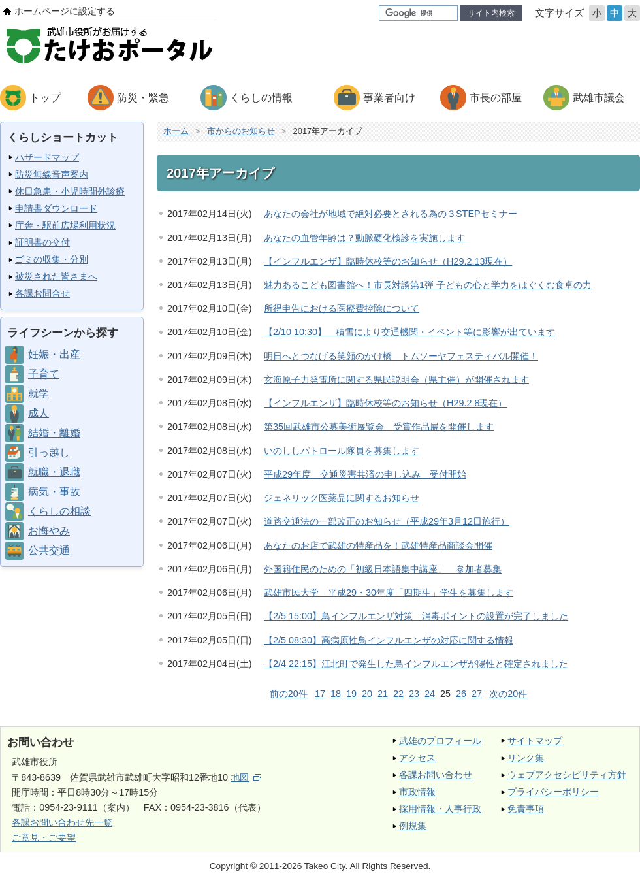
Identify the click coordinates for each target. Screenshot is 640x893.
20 (367, 694)
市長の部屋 (496, 97)
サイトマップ (534, 741)
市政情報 (417, 792)
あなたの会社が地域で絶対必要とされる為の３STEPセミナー (390, 213)
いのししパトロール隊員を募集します (341, 451)
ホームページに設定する (64, 11)
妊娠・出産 (54, 354)
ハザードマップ (47, 157)
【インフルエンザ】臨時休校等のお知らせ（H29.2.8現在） (385, 403)
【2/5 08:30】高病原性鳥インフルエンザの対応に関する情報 (388, 640)
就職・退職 (54, 472)
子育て (43, 374)
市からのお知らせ (241, 131)
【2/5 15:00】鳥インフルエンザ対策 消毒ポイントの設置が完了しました (416, 616)
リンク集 (525, 758)
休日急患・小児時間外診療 (70, 191)
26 (461, 694)
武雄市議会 (599, 97)
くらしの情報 (261, 97)
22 (398, 694)
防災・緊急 (143, 97)
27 (477, 694)
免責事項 (525, 809)
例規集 (412, 825)
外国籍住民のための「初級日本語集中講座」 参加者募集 (383, 569)
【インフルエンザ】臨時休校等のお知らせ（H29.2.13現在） (388, 261)
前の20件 (289, 694)
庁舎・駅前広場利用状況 (65, 225)
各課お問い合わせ (435, 775)
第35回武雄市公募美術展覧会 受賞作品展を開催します (379, 426)
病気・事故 (54, 491)
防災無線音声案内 (51, 174)
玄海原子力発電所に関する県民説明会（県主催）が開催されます (396, 379)
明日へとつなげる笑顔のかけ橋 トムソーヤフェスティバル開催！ (401, 356)
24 (429, 694)
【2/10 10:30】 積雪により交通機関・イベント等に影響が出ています (409, 332)
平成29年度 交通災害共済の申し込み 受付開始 (365, 474)
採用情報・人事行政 (440, 809)
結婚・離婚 (54, 432)
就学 (38, 393)
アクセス (417, 758)
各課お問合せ (42, 293)
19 (351, 694)
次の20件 (508, 694)
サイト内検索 (491, 13)
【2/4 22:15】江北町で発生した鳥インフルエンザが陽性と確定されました (416, 663)
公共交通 (49, 550)
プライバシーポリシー (553, 792)
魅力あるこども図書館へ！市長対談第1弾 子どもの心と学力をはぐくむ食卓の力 (428, 285)
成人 (38, 413)
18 (335, 694)
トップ (45, 97)
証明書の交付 (42, 242)
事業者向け (389, 97)
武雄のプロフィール (440, 741)
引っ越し (49, 452)
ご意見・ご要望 (44, 837)
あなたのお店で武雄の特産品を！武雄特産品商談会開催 (378, 545)
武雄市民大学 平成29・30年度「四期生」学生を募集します (388, 592)
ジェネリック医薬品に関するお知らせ (341, 498)
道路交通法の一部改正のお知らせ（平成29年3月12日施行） (386, 521)
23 (414, 694)
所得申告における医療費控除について (341, 308)
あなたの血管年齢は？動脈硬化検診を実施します (364, 238)
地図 (246, 777)
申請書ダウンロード (56, 208)
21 (382, 694)
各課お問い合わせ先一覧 (62, 822)
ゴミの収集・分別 (51, 259)
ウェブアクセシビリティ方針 (566, 775)
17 (320, 694)
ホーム (176, 131)
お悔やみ (49, 530)
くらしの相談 (59, 511)
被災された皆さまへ (56, 276)
